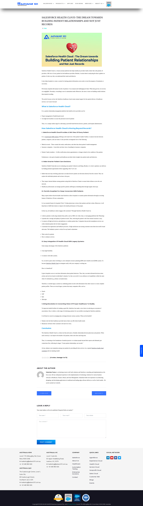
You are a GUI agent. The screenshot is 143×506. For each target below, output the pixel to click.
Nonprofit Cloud (95, 470)
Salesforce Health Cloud (52, 263)
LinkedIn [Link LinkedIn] (57, 383)
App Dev (84, 3)
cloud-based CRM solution (52, 136)
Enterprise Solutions (76, 473)
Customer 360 (94, 477)
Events (91, 483)
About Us (112, 3)
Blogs (91, 480)
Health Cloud (94, 464)
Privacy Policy (72, 504)
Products (74, 3)
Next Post (98, 393)
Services (102, 3)
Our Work (93, 3)
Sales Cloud (93, 473)
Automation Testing (76, 468)
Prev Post (44, 393)
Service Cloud (94, 467)
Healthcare (76, 464)
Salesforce (61, 3)
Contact (75, 477)
